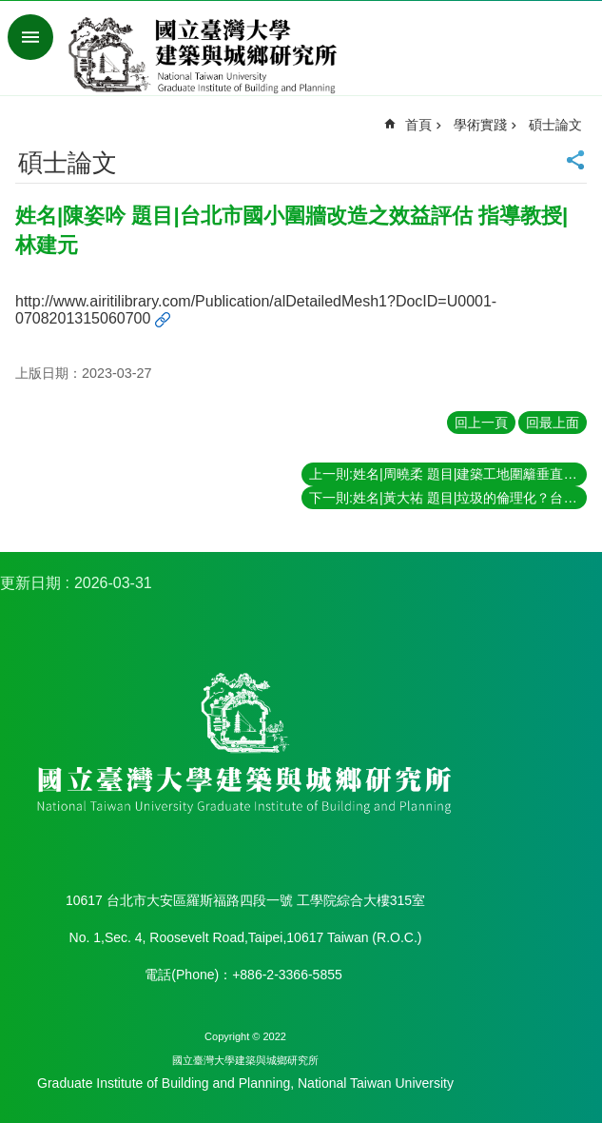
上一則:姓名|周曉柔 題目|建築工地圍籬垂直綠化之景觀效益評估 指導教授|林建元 (448, 474)
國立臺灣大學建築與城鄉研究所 (207, 55)
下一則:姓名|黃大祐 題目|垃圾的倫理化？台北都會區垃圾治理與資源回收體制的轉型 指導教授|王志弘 (448, 497)
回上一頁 (481, 422)
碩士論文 (555, 124)
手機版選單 (30, 37)
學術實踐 (480, 124)
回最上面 (552, 422)
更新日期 (30, 583)
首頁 (418, 124)
